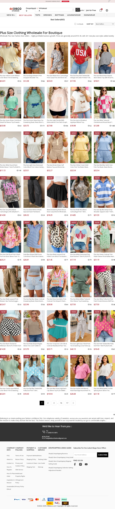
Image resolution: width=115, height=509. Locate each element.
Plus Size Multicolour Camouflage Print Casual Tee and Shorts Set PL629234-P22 (57, 77)
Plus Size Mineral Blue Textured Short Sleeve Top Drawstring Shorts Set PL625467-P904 (80, 300)
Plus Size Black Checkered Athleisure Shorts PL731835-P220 (10, 345)
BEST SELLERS (25, 15)
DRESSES (47, 15)
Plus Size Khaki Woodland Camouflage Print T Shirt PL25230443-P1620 (78, 211)
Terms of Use (19, 455)
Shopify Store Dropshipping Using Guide (61, 457)
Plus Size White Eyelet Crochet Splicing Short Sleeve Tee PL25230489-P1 (103, 390)
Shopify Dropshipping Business (58, 453)
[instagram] (80, 464)
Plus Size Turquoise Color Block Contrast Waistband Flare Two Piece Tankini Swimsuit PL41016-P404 (57, 345)
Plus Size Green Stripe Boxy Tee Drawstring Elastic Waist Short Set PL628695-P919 (33, 121)
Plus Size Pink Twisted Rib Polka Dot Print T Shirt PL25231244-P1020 (104, 345)
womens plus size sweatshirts (79, 418)
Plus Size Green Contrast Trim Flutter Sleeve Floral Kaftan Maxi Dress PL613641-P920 (104, 255)
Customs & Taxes (32, 463)
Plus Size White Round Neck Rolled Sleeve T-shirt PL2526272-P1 (10, 166)
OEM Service (19, 469)
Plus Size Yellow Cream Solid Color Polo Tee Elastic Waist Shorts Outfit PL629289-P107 (79, 166)
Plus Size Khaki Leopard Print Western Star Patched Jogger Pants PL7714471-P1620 (9, 300)
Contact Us (10, 463)
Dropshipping (31, 9)
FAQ (8, 455)
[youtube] (86, 464)
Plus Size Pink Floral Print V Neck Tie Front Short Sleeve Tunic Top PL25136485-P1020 (10, 255)
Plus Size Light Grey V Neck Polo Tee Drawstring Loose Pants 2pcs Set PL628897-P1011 (80, 345)
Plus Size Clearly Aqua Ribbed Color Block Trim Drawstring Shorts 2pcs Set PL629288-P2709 (10, 390)
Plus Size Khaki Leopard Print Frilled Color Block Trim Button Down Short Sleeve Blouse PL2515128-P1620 (56, 255)
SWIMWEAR (89, 15)
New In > (11, 15)
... (57, 403)
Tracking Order (42, 459)
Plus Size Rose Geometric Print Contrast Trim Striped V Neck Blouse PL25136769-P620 (56, 300)
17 (67, 403)
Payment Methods (32, 455)
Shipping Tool (31, 467)
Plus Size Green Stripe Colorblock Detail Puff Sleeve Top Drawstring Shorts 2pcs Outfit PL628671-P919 (10, 121)
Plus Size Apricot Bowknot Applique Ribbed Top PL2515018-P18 (78, 121)
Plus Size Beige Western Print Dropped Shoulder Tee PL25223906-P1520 (32, 77)
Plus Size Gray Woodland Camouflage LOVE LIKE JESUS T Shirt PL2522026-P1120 (9, 211)
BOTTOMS (59, 15)
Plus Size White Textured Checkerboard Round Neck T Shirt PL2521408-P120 (103, 121)
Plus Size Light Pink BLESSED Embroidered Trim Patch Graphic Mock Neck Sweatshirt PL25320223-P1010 (57, 121)
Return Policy (19, 459)
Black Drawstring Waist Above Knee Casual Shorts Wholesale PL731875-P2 (56, 211)
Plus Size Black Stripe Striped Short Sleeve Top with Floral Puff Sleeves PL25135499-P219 (104, 77)
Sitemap (40, 467)
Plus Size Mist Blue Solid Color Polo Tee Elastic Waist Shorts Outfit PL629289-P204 (103, 166)
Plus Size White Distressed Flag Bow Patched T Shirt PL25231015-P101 (80, 255)
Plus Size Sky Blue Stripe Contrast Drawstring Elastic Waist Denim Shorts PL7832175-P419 (33, 300)
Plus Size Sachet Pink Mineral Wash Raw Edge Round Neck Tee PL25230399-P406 (80, 390)
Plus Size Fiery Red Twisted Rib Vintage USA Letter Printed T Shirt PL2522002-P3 (80, 77)
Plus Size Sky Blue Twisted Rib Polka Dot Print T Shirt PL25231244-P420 (32, 390)
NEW (3, 44)
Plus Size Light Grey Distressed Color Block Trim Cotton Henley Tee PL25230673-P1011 (33, 166)
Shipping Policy (31, 459)
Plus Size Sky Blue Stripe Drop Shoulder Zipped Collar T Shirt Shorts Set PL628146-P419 (103, 211)
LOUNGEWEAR (74, 15)
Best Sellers (100, 24)
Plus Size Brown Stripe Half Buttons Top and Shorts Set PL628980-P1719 (55, 166)
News (40, 455)
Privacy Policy (19, 486)
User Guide (41, 463)
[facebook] (74, 464)
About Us (10, 459)
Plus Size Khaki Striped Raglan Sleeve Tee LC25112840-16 (32, 345)
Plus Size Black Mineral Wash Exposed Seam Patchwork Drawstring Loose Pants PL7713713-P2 (32, 211)
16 (61, 403)
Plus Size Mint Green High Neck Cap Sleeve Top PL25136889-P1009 (56, 390)
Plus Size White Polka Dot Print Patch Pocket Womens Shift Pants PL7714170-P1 (104, 300)
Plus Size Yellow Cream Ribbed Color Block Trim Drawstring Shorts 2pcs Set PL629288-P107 (10, 77)
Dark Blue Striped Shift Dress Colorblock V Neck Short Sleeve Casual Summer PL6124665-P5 (33, 255)
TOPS (37, 15)
